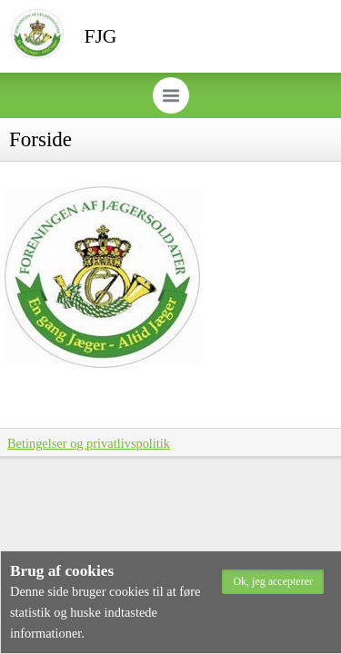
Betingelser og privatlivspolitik (88, 443)
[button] (273, 582)
